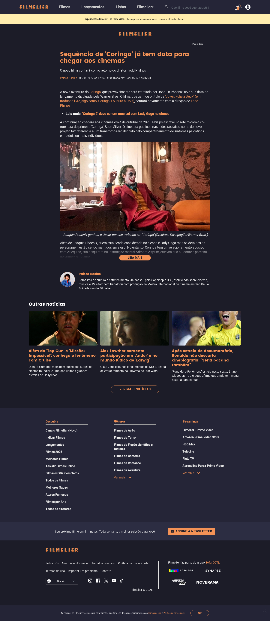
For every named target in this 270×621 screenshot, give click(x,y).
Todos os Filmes (57, 480)
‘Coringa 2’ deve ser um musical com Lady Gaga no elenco (125, 114)
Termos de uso (154, 613)
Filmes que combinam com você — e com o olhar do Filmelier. (155, 19)
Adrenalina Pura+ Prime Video (203, 466)
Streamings (190, 421)
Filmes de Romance (127, 463)
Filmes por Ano (56, 502)
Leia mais (135, 258)
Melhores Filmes (57, 459)
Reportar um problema (83, 571)
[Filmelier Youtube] (114, 581)
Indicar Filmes (55, 437)
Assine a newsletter (191, 531)
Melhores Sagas (57, 487)
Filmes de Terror (125, 437)
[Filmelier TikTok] (122, 581)
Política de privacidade (174, 613)
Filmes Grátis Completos (62, 473)
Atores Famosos (57, 494)
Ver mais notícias (135, 389)
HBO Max (188, 444)
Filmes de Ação (124, 430)
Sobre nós (52, 563)
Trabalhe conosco (103, 563)
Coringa (95, 92)
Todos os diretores (58, 509)
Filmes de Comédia (127, 456)
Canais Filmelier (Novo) (62, 430)
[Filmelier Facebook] (98, 581)
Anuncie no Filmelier (75, 563)
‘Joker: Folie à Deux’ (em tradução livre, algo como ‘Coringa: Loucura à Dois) (130, 98)
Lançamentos (55, 445)
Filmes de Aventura (127, 470)
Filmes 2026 (54, 452)
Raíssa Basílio (68, 78)
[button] (73, 581)
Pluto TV (188, 458)
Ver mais (123, 477)
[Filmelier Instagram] (90, 581)
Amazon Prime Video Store (200, 437)
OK (200, 613)
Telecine (188, 451)
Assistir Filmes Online (60, 466)
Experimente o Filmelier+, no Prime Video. (105, 19)
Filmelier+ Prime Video (198, 430)
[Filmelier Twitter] (106, 581)
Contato (105, 571)
